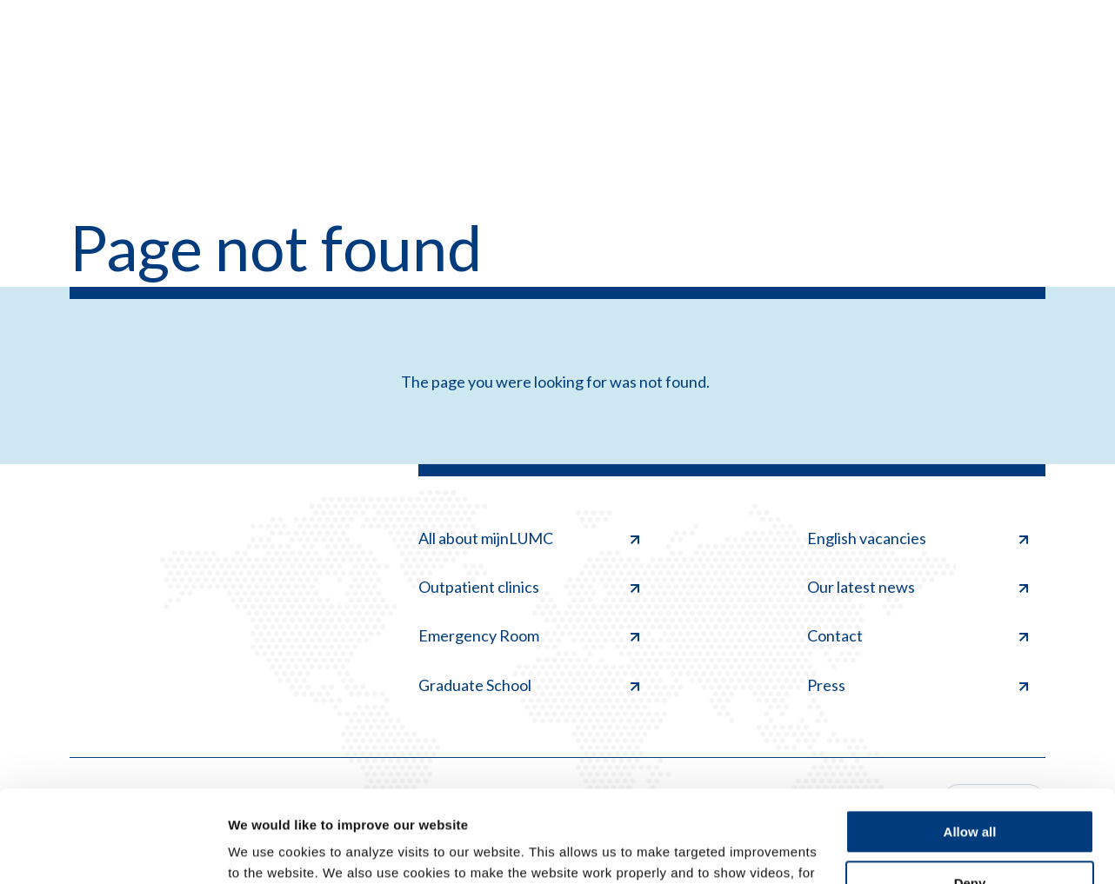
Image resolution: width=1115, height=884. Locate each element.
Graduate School (528, 685)
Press (917, 685)
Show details (268, 849)
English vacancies (917, 538)
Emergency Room (528, 635)
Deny (970, 790)
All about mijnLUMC (528, 538)
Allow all (970, 740)
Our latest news (917, 586)
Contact (917, 635)
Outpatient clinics (528, 586)
